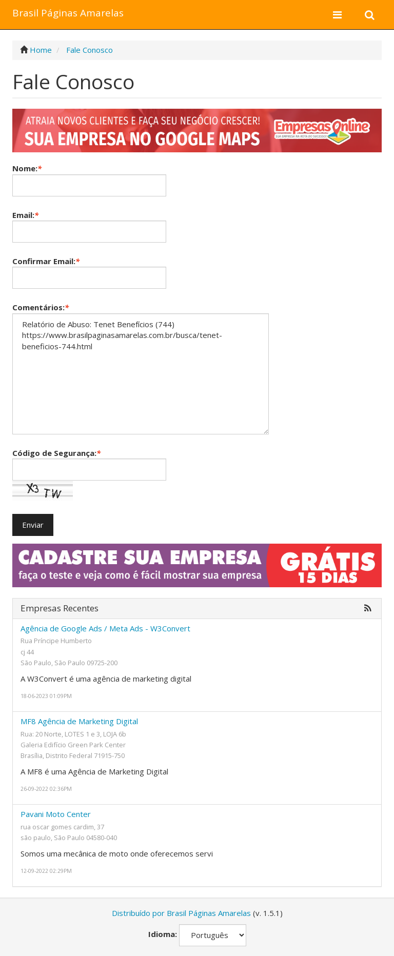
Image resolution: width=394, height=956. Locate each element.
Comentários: (40, 307)
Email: (25, 215)
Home (41, 50)
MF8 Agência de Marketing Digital (79, 721)
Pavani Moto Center (56, 814)
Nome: (27, 168)
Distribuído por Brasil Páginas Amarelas (181, 913)
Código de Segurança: (56, 453)
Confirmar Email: (46, 261)
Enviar (33, 525)
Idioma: (162, 934)
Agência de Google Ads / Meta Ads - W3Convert (105, 628)
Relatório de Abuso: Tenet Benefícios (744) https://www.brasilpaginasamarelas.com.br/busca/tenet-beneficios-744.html (140, 373)
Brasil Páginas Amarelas (68, 12)
